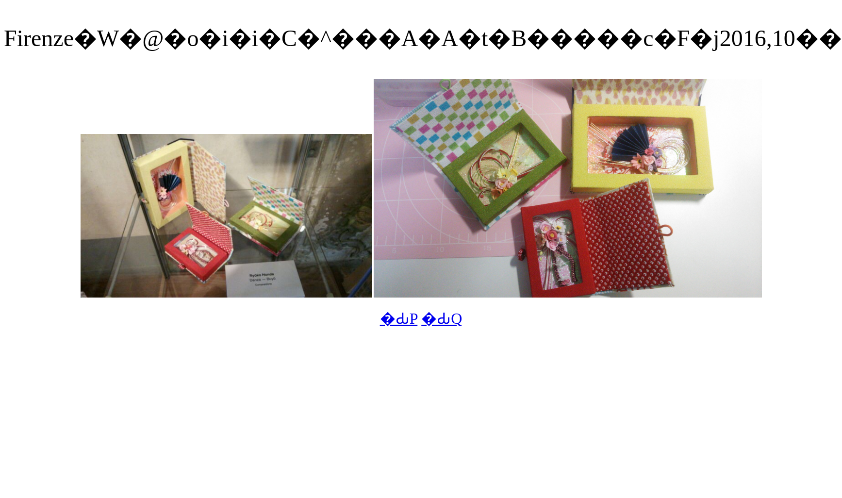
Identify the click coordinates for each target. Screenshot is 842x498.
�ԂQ (441, 318)
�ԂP (399, 318)
